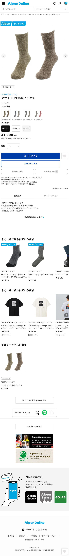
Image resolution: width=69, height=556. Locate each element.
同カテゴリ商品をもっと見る (34, 400)
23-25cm (5, 129)
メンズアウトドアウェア (27, 14)
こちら (21, 179)
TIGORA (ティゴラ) (9, 94)
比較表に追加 (17, 171)
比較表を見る (51, 171)
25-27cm (16, 129)
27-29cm (26, 129)
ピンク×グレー (38, 114)
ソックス (39, 14)
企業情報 (11, 536)
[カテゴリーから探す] (51, 9)
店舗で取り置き (30, 163)
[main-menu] (3, 3)
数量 (3, 146)
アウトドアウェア (12, 14)
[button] (3, 55)
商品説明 (17, 196)
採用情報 (22, 536)
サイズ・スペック (51, 196)
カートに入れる (30, 156)
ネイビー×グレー (17, 114)
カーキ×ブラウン (6, 114)
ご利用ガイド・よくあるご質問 (36, 530)
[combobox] (17, 9)
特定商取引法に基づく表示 (34, 540)
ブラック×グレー (27, 114)
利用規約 (34, 536)
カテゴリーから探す (34, 426)
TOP (2, 14)
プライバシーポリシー (50, 536)
